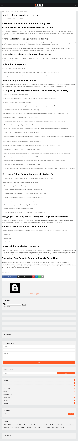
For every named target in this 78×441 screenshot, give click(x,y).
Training (62, 427)
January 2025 (39, 383)
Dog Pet (52, 425)
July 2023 (39, 400)
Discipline (46, 425)
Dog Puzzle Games (60, 425)
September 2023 (39, 394)
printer (34, 427)
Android (8, 11)
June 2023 (39, 403)
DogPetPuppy (70, 425)
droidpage (6, 427)
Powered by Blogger (21, 293)
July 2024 (39, 391)
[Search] (30, 373)
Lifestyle (29, 427)
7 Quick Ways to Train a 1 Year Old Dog (17, 425)
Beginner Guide (38, 425)
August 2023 (39, 397)
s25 (44, 427)
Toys (57, 427)
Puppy (39, 427)
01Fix (5, 425)
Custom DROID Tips (7, 18)
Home (3, 11)
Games (17, 427)
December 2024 (39, 386)
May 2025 (39, 380)
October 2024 (39, 389)
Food (39, 414)
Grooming (23, 427)
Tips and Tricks (50, 427)
